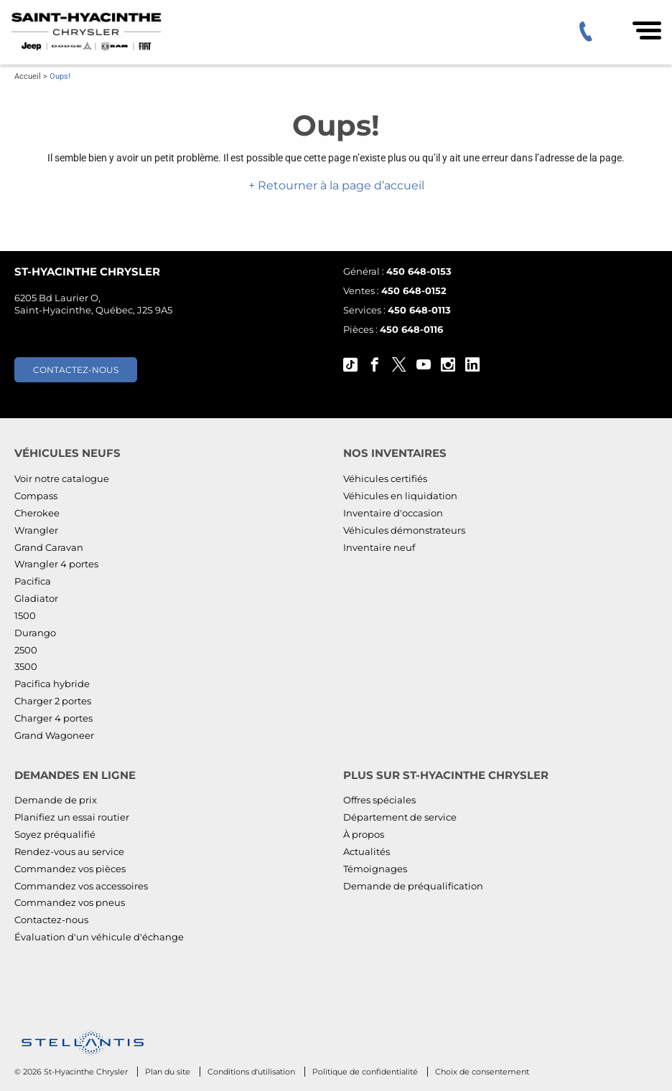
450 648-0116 (411, 329)
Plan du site (168, 1072)
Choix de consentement (482, 1072)
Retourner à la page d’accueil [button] (339, 185)
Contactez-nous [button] (75, 369)
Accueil (27, 76)
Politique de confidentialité (366, 1072)
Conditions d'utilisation (252, 1072)
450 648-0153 (419, 271)
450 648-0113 (419, 310)
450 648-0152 (414, 290)
